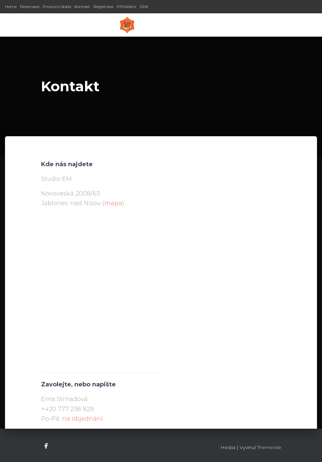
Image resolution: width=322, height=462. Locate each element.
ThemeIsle (269, 447)
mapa (113, 203)
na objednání (82, 418)
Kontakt (82, 6)
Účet (143, 6)
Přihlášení (126, 6)
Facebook (46, 446)
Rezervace (29, 6)
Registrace (103, 6)
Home (11, 6)
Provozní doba (57, 6)
